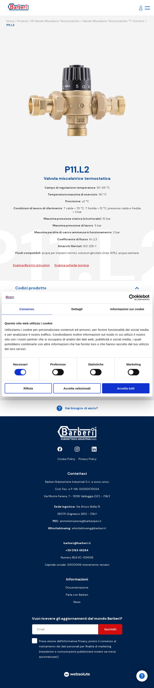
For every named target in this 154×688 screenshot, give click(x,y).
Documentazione (77, 587)
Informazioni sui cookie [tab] (127, 309)
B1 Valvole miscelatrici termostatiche (55, 21)
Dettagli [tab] (77, 309)
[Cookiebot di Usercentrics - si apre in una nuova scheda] (131, 298)
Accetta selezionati (77, 388)
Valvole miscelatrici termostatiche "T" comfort (113, 21)
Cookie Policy (66, 459)
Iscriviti (110, 629)
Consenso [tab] (26, 309)
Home (10, 21)
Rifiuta (28, 388)
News (77, 602)
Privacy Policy (88, 459)
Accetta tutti (126, 388)
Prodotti (22, 21)
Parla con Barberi (77, 594)
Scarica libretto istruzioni (31, 265)
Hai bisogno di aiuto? (77, 408)
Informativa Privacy (74, 641)
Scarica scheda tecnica (71, 265)
